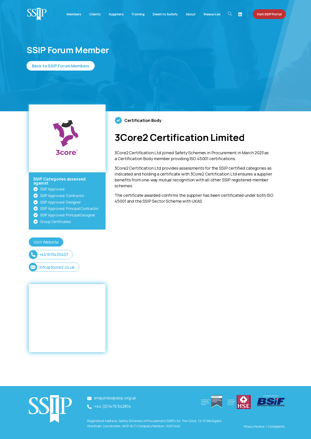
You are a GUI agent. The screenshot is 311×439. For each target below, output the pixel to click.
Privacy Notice (254, 426)
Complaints (276, 426)
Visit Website (46, 242)
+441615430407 (53, 254)
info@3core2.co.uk (57, 267)
